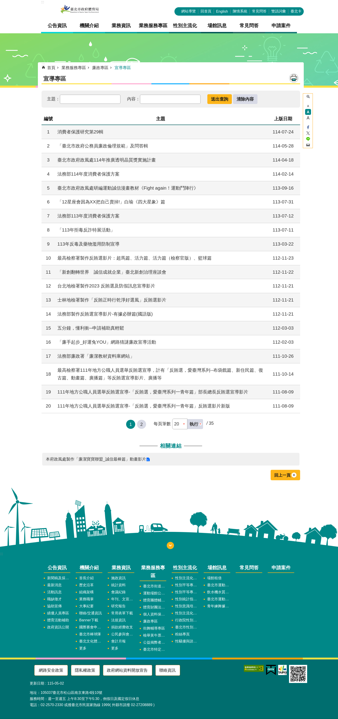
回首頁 (206, 11)
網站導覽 (188, 11)
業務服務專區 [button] (153, 25)
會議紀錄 (118, 592)
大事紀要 (86, 606)
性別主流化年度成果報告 (186, 613)
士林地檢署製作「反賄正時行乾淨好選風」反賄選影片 (111, 299)
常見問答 (259, 11)
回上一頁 (282, 475)
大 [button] (308, 118)
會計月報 (118, 641)
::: (42, 2)
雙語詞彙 (278, 11)
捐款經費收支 (122, 627)
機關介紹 (89, 567)
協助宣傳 (54, 606)
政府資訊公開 (58, 627)
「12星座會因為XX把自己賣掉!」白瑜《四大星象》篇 (111, 201)
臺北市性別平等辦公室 (186, 627)
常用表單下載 (122, 613)
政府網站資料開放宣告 (127, 670)
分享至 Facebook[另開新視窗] (308, 127)
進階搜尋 (308, 96)
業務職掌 (86, 599)
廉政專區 (100, 67)
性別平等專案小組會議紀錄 (186, 592)
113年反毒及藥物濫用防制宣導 (88, 243)
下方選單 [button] (170, 545)
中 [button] (308, 112)
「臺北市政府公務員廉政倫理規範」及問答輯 (102, 145)
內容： (133, 98)
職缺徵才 (54, 599)
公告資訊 (57, 567)
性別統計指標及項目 (186, 599)
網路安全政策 (51, 670)
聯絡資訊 (167, 670)
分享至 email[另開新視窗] (308, 145)
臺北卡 (296, 11)
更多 (82, 648)
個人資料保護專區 (154, 614)
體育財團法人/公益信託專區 (154, 607)
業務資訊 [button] (121, 25)
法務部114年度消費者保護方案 (88, 173)
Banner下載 (88, 620)
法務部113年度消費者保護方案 (88, 215)
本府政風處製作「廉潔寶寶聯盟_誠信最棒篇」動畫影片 (96, 459)
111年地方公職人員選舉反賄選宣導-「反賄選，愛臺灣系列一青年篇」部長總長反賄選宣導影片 (152, 391)
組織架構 (86, 592)
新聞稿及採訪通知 (58, 578)
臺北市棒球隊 (90, 634)
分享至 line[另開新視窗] (308, 139)
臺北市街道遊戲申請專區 (154, 586)
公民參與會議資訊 (122, 634)
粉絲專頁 (182, 634)
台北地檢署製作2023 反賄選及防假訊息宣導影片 (106, 285)
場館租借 (214, 578)
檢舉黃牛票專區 (154, 635)
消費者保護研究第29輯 (80, 131)
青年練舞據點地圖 (218, 606)
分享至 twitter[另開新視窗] (308, 133)
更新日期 (37, 683)
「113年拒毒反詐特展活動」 (86, 229)
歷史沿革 (86, 585)
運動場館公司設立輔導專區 (154, 593)
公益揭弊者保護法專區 (154, 642)
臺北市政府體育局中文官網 (79, 9)
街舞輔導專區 (154, 628)
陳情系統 (240, 11)
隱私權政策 (85, 670)
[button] (195, 424)
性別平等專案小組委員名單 (186, 585)
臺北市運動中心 (218, 585)
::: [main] (43, 64)
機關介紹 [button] (89, 25)
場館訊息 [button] (217, 25)
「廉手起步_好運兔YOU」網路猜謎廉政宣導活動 (106, 342)
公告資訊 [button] (57, 25)
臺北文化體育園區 (90, 641)
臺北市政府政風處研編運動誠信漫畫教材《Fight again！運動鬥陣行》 (127, 188)
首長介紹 (86, 578)
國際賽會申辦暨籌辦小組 (90, 627)
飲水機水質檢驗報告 (218, 592)
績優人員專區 (58, 613)
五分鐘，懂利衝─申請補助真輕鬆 (90, 328)
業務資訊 (121, 567)
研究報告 (118, 606)
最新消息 (54, 585)
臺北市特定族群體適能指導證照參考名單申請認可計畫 (154, 649)
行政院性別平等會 (186, 620)
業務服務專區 (73, 67)
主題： (53, 98)
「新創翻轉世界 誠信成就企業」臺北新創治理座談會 (111, 272)
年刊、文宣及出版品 (122, 599)
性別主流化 (185, 567)
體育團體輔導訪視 (154, 600)
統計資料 (118, 585)
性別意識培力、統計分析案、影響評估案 (186, 606)
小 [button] (308, 106)
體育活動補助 (58, 620)
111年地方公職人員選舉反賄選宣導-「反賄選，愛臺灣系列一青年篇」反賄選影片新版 (143, 405)
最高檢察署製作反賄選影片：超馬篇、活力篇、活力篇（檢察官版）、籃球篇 (134, 258)
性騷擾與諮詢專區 (186, 641)
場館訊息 (217, 567)
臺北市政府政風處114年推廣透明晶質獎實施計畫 (106, 159)
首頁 (51, 67)
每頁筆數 (162, 423)
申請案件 (281, 25)
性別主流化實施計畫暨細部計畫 (186, 578)
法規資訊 (118, 620)
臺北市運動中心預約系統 (218, 599)
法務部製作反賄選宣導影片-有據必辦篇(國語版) (105, 313)
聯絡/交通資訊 (90, 613)
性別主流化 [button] (185, 25)
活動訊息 (54, 592)
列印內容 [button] (293, 78)
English (222, 11)
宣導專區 (123, 67)
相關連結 (171, 446)
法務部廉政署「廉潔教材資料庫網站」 (96, 356)
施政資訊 (118, 578)
